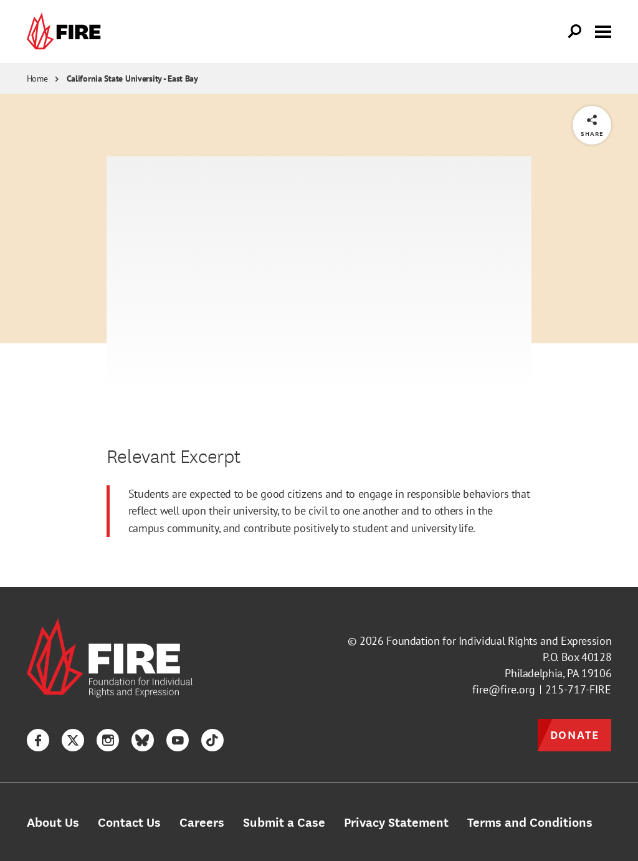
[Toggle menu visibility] (603, 30)
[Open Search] (575, 31)
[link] (67, 31)
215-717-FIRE (578, 689)
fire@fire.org (503, 689)
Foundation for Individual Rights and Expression (498, 641)
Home (37, 78)
